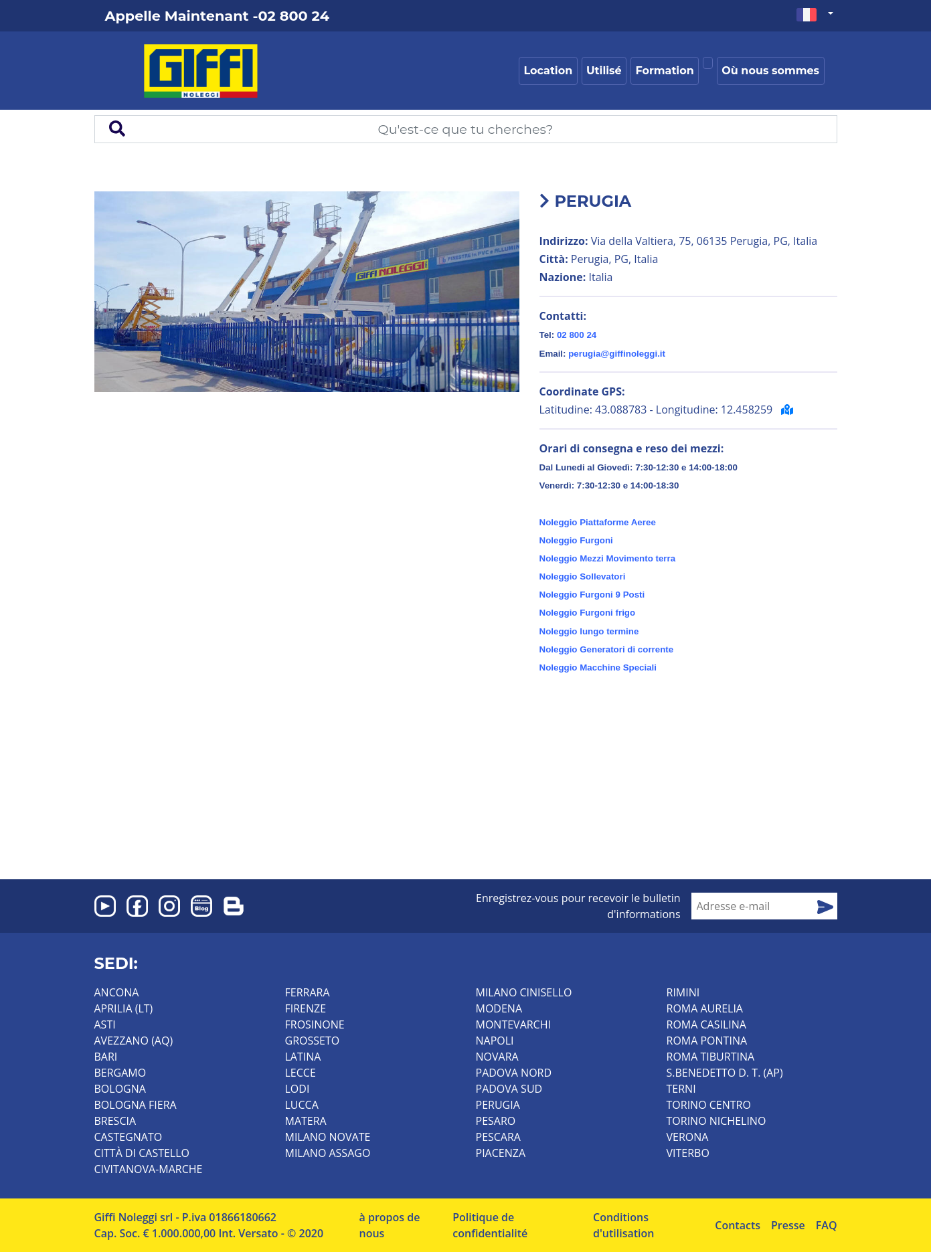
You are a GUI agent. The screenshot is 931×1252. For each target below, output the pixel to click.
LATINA (303, 1056)
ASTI (105, 1024)
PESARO (496, 1120)
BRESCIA (115, 1120)
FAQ (826, 1225)
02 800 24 (576, 335)
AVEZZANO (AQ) (133, 1040)
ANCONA (116, 992)
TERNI (681, 1088)
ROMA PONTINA (707, 1040)
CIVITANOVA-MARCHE (148, 1169)
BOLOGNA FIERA (135, 1104)
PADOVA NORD (514, 1072)
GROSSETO (312, 1040)
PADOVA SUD (509, 1088)
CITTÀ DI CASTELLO (142, 1153)
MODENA (499, 1008)
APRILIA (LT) (123, 1008)
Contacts (737, 1225)
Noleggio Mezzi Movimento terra (607, 558)
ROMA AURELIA (705, 1008)
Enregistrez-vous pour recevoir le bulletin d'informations (578, 906)
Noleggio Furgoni (576, 540)
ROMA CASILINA (706, 1024)
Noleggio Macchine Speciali (598, 667)
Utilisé (604, 70)
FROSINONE (315, 1024)
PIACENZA (501, 1153)
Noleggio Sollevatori (582, 576)
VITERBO (688, 1153)
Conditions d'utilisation (624, 1225)
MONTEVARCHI (513, 1024)
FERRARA (307, 992)
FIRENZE (306, 1008)
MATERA (306, 1120)
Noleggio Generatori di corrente (606, 649)
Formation (664, 70)
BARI (106, 1056)
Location (548, 70)
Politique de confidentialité (489, 1225)
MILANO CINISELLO (524, 992)
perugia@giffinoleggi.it (616, 354)
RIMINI (683, 992)
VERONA (688, 1137)
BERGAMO (120, 1072)
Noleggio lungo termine (589, 631)
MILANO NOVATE (328, 1137)
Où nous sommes (770, 70)
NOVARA (497, 1056)
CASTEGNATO (128, 1137)
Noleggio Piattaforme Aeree (597, 522)
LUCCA (302, 1104)
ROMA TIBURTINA (711, 1056)
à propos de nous (389, 1225)
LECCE (300, 1072)
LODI (297, 1088)
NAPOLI (495, 1040)
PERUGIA (498, 1104)
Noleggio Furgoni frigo (587, 613)
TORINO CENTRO (709, 1104)
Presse (788, 1225)
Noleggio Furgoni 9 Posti (592, 595)
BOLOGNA (120, 1088)
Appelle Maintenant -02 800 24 (217, 15)
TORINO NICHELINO (716, 1120)
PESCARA (498, 1137)
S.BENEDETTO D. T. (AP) (725, 1072)
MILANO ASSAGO (328, 1153)
